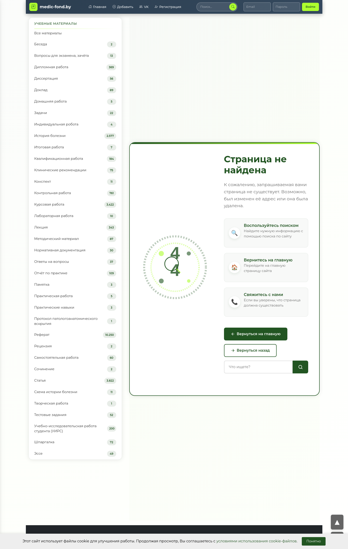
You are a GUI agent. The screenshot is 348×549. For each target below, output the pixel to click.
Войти (310, 6)
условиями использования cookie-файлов (256, 541)
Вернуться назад (250, 350)
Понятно (313, 541)
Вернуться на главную (256, 334)
